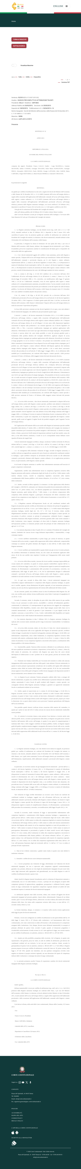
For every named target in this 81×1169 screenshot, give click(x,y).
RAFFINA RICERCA (19, 46)
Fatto (20, 77)
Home (13, 21)
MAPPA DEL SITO (17, 1115)
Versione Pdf (65, 82)
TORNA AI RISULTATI (20, 39)
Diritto (28, 77)
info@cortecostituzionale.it (23, 1099)
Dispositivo (37, 77)
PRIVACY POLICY (17, 1121)
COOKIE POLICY (16, 1118)
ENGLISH (58, 6)
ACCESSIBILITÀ (16, 1113)
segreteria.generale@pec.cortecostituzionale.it (27, 1101)
